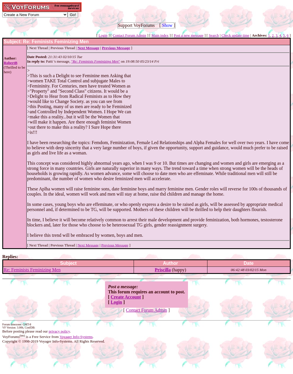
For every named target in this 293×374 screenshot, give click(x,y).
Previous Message (114, 245)
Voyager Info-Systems (76, 337)
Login (102, 35)
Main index (160, 35)
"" (95, 61)
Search (214, 35)
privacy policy (59, 331)
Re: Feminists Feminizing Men (32, 269)
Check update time (235, 35)
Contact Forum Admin (129, 35)
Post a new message (188, 35)
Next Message (88, 245)
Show (167, 25)
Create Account (126, 297)
